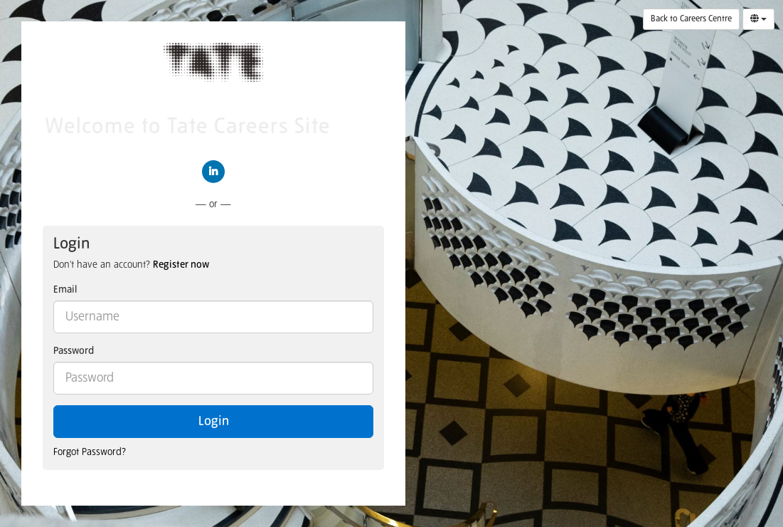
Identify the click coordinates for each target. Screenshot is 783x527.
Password (73, 351)
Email (65, 290)
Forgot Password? (89, 452)
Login (213, 421)
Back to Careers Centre (691, 19)
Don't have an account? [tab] (131, 265)
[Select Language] (758, 19)
